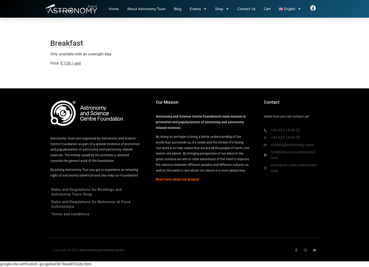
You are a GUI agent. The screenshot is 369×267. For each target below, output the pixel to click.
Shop (222, 9)
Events (198, 9)
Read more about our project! (177, 179)
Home (114, 9)
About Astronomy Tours (146, 9)
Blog (177, 9)
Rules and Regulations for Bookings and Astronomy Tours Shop (86, 192)
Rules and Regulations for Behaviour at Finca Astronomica (90, 204)
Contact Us (246, 9)
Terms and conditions (70, 214)
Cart (267, 9)
